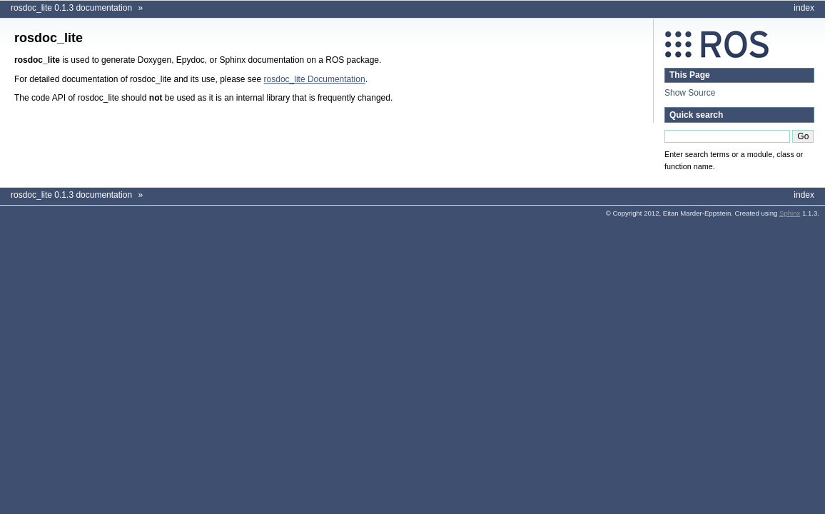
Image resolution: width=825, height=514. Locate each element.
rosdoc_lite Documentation (314, 79)
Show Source (689, 93)
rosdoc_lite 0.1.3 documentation (71, 8)
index (804, 8)
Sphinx (789, 213)
